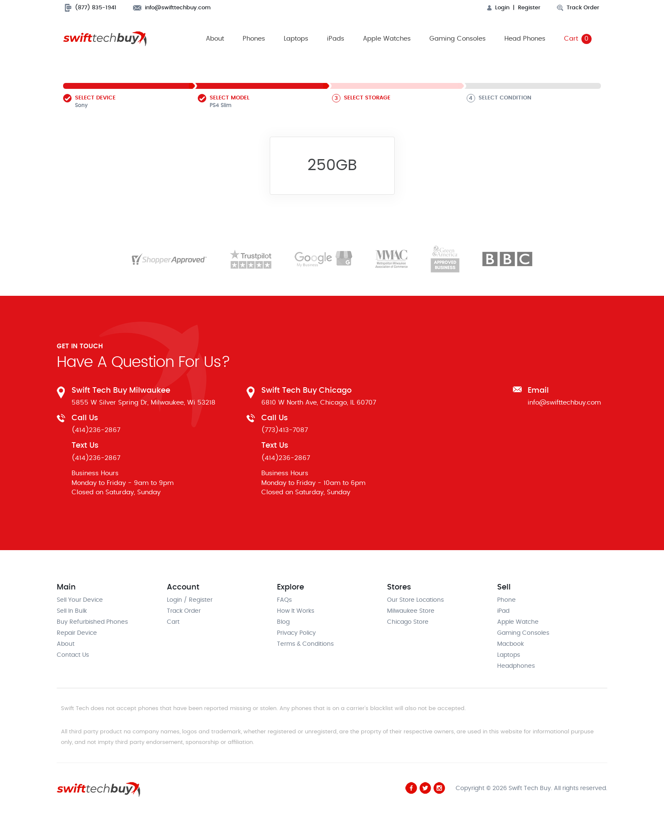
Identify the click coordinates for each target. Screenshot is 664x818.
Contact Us (73, 655)
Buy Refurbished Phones (92, 622)
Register (529, 8)
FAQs (284, 600)
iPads (335, 39)
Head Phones (524, 39)
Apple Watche (518, 622)
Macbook (510, 644)
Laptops (296, 39)
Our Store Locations (415, 600)
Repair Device (77, 633)
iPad (503, 611)
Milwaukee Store (410, 611)
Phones (254, 39)
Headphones (516, 666)
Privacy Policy (296, 633)
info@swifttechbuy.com (172, 8)
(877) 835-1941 (90, 8)
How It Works (295, 611)
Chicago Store (408, 622)
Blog (283, 622)
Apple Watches (387, 39)
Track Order (578, 8)
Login (498, 8)
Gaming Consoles (457, 39)
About (215, 39)
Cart (578, 39)
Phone (506, 600)
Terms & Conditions (305, 644)
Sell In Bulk (72, 611)
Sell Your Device (80, 600)
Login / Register (190, 600)
